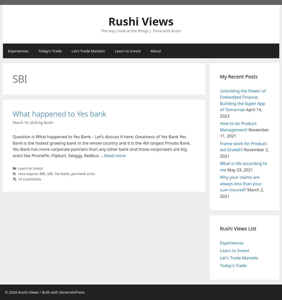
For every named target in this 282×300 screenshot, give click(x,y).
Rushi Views (141, 21)
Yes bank (62, 173)
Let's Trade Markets (239, 258)
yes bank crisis (83, 173)
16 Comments (29, 179)
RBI (42, 173)
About (156, 50)
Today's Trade (233, 265)
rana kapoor (28, 173)
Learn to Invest (128, 50)
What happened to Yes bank (59, 114)
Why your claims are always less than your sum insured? (241, 183)
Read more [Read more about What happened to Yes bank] (115, 155)
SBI (50, 173)
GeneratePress (72, 292)
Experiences (18, 50)
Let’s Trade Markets (88, 50)
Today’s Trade (50, 50)
